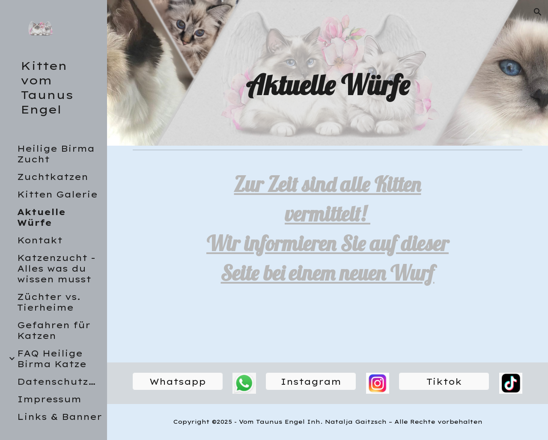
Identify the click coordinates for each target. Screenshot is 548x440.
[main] (327, 85)
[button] (537, 12)
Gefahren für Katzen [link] (53, 330)
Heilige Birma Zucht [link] (56, 154)
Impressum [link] (49, 399)
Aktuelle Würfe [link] (41, 217)
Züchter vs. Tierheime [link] (48, 302)
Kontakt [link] (40, 240)
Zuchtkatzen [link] (52, 176)
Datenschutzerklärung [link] (59, 381)
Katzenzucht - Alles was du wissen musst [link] (56, 268)
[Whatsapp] (177, 381)
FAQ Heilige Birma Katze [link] (51, 358)
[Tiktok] (443, 381)
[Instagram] (310, 381)
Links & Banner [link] (59, 416)
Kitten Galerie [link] (57, 194)
